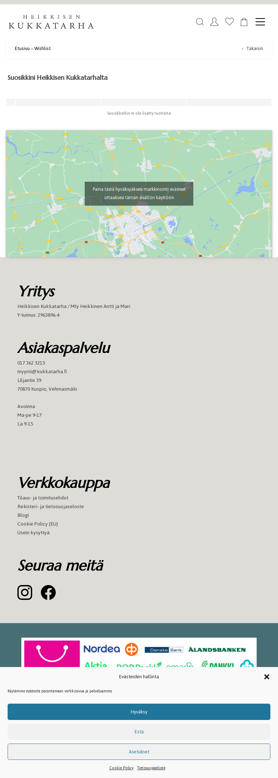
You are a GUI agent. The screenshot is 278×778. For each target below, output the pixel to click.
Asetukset (139, 751)
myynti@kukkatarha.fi (42, 371)
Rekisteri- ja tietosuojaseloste (50, 506)
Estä (139, 731)
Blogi (23, 515)
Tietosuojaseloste (151, 768)
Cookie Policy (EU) (37, 524)
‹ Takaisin (252, 48)
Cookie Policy (121, 768)
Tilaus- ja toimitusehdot (42, 498)
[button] (266, 676)
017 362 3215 (31, 363)
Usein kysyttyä (33, 533)
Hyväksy (139, 711)
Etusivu (22, 48)
